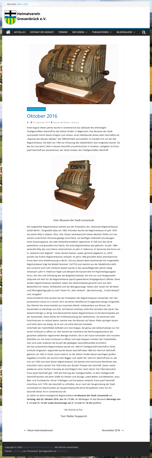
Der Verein (78, 32)
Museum (75, 122)
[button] (85, 32)
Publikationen (100, 32)
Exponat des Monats (42, 32)
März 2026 (23, 4)
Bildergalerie (124, 32)
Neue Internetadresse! (38, 430)
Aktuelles (19, 32)
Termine (63, 32)
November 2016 (113, 430)
